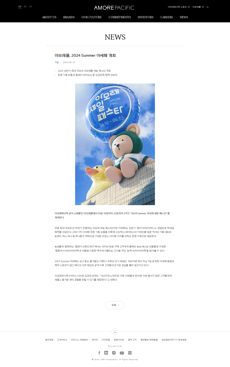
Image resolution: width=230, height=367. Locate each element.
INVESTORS (145, 17)
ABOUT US (49, 17)
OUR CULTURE (91, 17)
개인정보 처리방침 (149, 340)
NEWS (184, 17)
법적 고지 (132, 340)
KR (20, 6)
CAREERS (166, 17)
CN (30, 6)
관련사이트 (119, 340)
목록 (115, 305)
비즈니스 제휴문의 (79, 340)
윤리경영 (49, 340)
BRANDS (68, 17)
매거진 (95, 340)
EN (25, 6)
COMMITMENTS (120, 17)
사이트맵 (106, 340)
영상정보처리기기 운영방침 (174, 340)
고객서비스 (62, 340)
